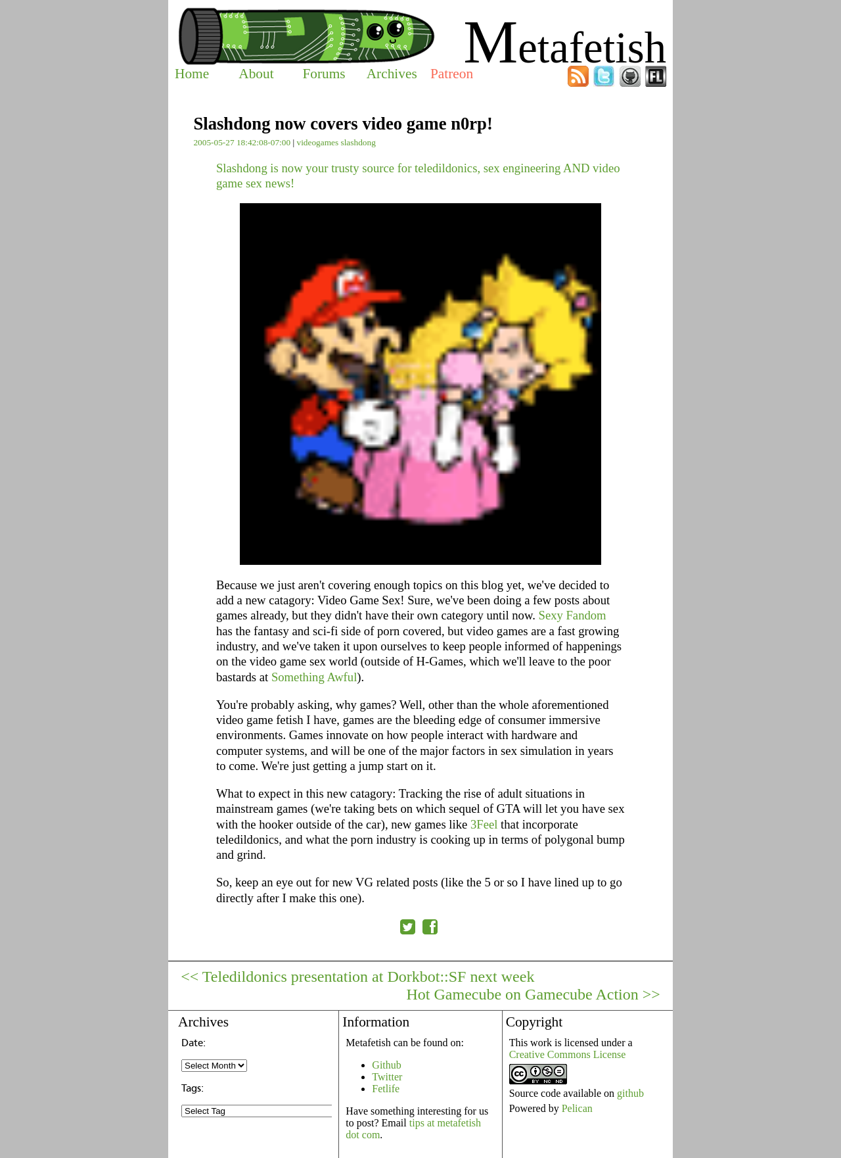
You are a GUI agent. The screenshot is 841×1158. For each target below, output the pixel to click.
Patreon (451, 74)
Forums (323, 74)
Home (192, 74)
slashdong (357, 142)
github (630, 1093)
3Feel (483, 824)
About (256, 74)
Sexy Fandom (572, 615)
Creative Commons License (567, 1054)
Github (386, 1065)
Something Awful (314, 677)
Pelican (577, 1108)
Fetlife (385, 1088)
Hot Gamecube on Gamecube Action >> (533, 994)
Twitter (387, 1076)
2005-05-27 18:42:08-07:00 (241, 142)
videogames (317, 142)
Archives (392, 74)
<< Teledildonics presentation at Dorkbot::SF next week (357, 976)
